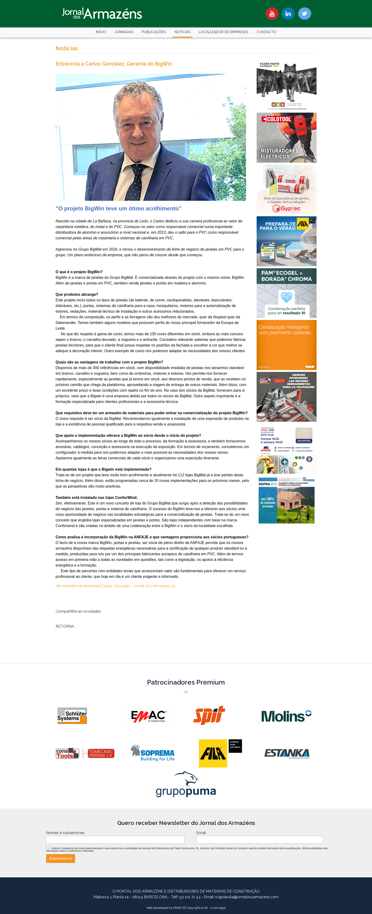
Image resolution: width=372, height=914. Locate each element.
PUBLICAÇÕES (154, 32)
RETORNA (65, 626)
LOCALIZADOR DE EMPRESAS (223, 32)
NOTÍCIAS (182, 32)
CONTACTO (266, 32)
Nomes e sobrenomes (65, 833)
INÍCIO (101, 32)
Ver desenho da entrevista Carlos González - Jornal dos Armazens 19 (115, 586)
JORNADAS (123, 32)
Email (201, 833)
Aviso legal (218, 908)
